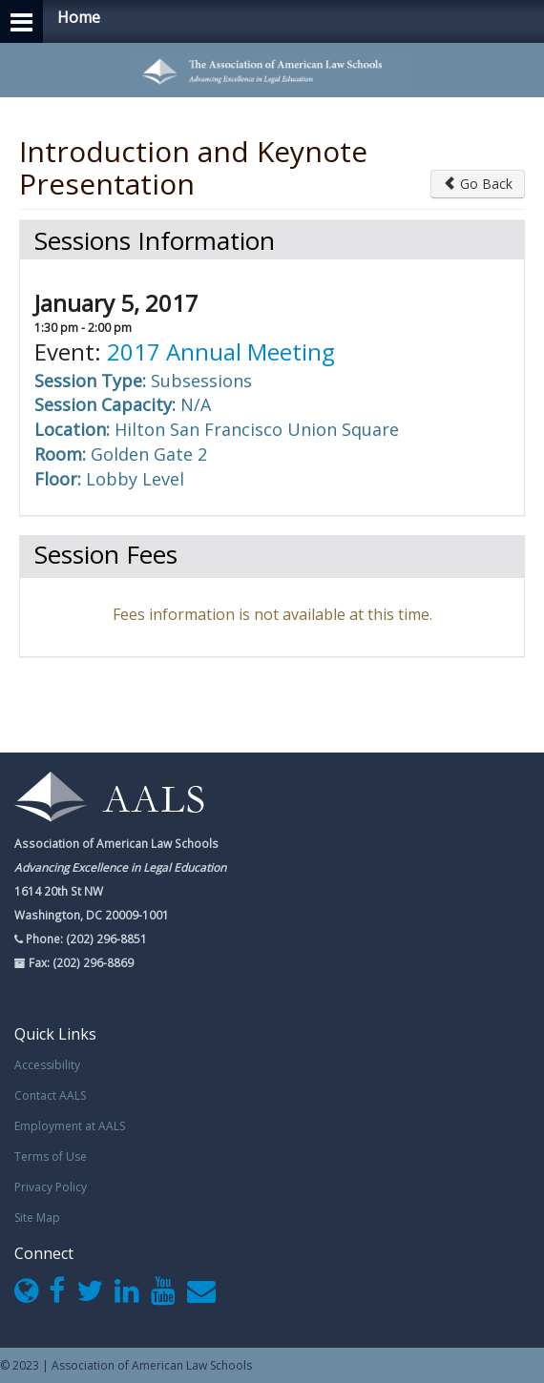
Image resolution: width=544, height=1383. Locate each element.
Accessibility (47, 1065)
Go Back (478, 184)
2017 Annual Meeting (221, 351)
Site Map (37, 1217)
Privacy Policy (50, 1187)
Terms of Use (50, 1156)
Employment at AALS (69, 1126)
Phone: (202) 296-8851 (85, 938)
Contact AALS (50, 1095)
